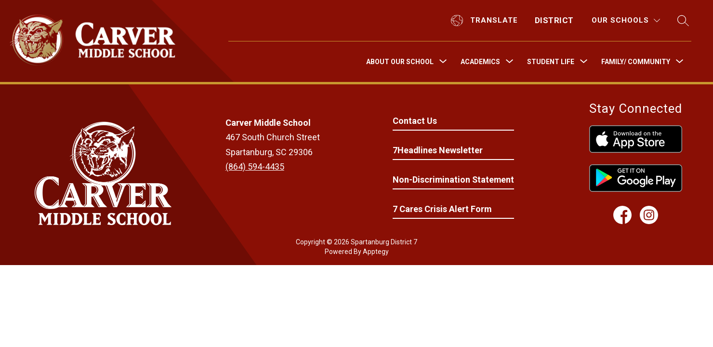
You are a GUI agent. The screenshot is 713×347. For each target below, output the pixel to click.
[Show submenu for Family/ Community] (635, 61)
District (554, 20)
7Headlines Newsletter (438, 150)
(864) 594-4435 (254, 166)
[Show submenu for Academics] (480, 61)
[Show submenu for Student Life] (550, 61)
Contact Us (415, 121)
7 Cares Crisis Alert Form (442, 209)
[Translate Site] (485, 20)
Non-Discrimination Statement (453, 179)
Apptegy (376, 251)
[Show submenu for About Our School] (400, 61)
